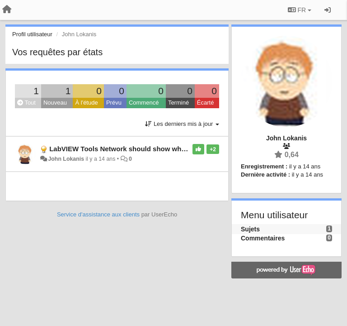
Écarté (205, 102)
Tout (26, 102)
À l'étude (86, 102)
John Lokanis (66, 159)
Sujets (250, 229)
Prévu (114, 102)
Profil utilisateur (32, 34)
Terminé (178, 102)
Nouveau (55, 102)
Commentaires (263, 238)
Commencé (144, 102)
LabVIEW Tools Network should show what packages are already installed (168, 149)
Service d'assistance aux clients (98, 214)
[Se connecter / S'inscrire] (327, 10)
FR (299, 10)
